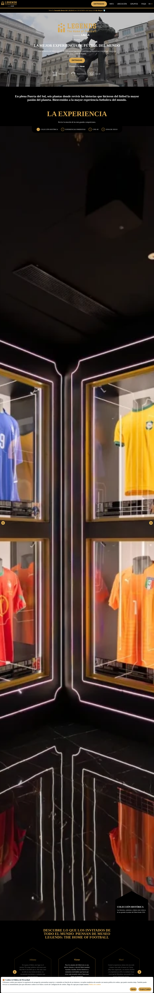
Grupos (134, 4)
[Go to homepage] (10, 4)
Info (112, 4)
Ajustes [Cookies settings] (133, 989)
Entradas (99, 4)
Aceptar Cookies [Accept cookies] (145, 989)
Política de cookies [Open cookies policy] (95, 984)
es (151, 4)
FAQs (143, 4)
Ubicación (122, 4)
